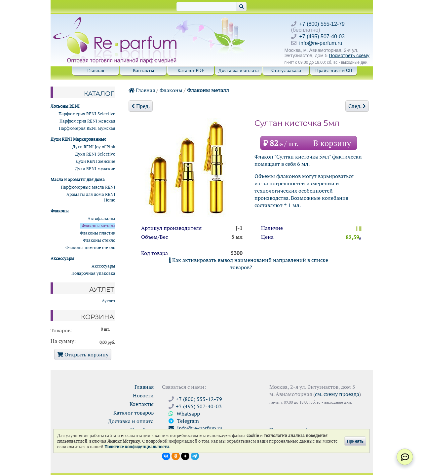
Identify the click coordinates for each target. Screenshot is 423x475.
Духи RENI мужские (95, 168)
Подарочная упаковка (93, 273)
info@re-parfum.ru (320, 43)
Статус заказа (286, 70)
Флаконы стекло (99, 240)
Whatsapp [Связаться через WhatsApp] (184, 413)
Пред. (141, 106)
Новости (143, 395)
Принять (355, 441)
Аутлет (108, 301)
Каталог (99, 93)
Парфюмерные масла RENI (88, 187)
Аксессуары (103, 266)
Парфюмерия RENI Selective (86, 114)
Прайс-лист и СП (333, 70)
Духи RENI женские (95, 161)
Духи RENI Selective (95, 154)
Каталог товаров (133, 412)
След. (357, 106)
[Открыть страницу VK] (166, 455)
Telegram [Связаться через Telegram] (184, 420)
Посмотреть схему (349, 55)
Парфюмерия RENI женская (87, 121)
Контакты (143, 70)
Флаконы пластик (97, 233)
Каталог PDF (190, 70)
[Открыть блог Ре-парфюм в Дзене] (185, 455)
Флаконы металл (208, 90)
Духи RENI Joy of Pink (93, 147)
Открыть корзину (82, 354)
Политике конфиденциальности (136, 447)
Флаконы (171, 90)
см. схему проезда (337, 394)
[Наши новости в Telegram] (195, 455)
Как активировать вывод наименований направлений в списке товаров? (248, 263)
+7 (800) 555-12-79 (322, 24)
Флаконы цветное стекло (90, 247)
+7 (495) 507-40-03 (322, 36)
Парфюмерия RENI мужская (87, 128)
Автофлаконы (101, 218)
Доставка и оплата (238, 70)
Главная (95, 70)
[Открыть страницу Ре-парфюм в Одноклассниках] (176, 455)
